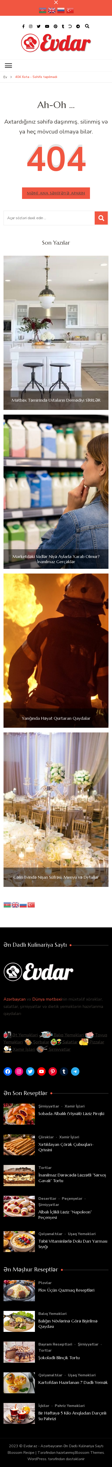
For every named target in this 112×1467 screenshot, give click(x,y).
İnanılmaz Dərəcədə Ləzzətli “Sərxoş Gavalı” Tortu (72, 1177)
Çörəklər (46, 1137)
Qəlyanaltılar (50, 1234)
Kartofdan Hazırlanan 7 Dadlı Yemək (73, 1382)
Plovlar (45, 1282)
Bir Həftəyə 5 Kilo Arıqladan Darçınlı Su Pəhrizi (72, 1415)
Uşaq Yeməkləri (82, 1234)
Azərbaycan (15, 999)
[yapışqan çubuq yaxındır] (56, 2)
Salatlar (64, 1042)
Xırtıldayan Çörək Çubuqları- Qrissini (66, 1147)
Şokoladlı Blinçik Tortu (59, 1357)
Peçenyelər (72, 1198)
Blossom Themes (89, 1452)
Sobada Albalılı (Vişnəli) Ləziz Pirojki (71, 1113)
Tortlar (45, 1167)
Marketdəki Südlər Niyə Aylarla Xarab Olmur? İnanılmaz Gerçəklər (56, 559)
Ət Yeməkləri (21, 1035)
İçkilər (43, 1405)
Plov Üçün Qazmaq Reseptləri (66, 1290)
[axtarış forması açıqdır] (87, 26)
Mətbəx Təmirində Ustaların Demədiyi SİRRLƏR (56, 400)
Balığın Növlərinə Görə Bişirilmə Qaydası (67, 1323)
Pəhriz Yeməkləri (70, 1405)
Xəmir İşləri (19, 1049)
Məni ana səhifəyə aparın (56, 193)
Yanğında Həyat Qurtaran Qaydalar (56, 718)
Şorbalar (36, 1042)
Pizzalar (91, 1042)
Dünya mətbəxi (47, 999)
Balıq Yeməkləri (61, 1035)
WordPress (36, 1459)
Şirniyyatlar (53, 1049)
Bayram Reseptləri (55, 1344)
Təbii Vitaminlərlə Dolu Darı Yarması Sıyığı (72, 1243)
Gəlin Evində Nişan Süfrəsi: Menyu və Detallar (56, 877)
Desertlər (47, 1198)
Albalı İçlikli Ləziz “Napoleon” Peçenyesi (65, 1214)
